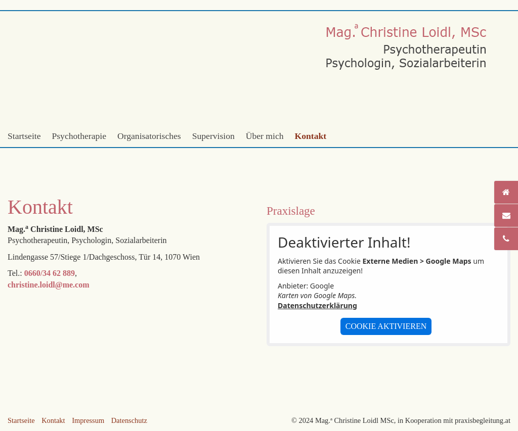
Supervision (213, 136)
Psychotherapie (79, 136)
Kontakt (311, 136)
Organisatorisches (149, 136)
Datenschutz (129, 420)
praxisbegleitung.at (482, 420)
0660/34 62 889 (49, 273)
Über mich (265, 136)
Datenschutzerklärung (317, 305)
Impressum (88, 420)
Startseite (24, 136)
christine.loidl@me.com (49, 284)
